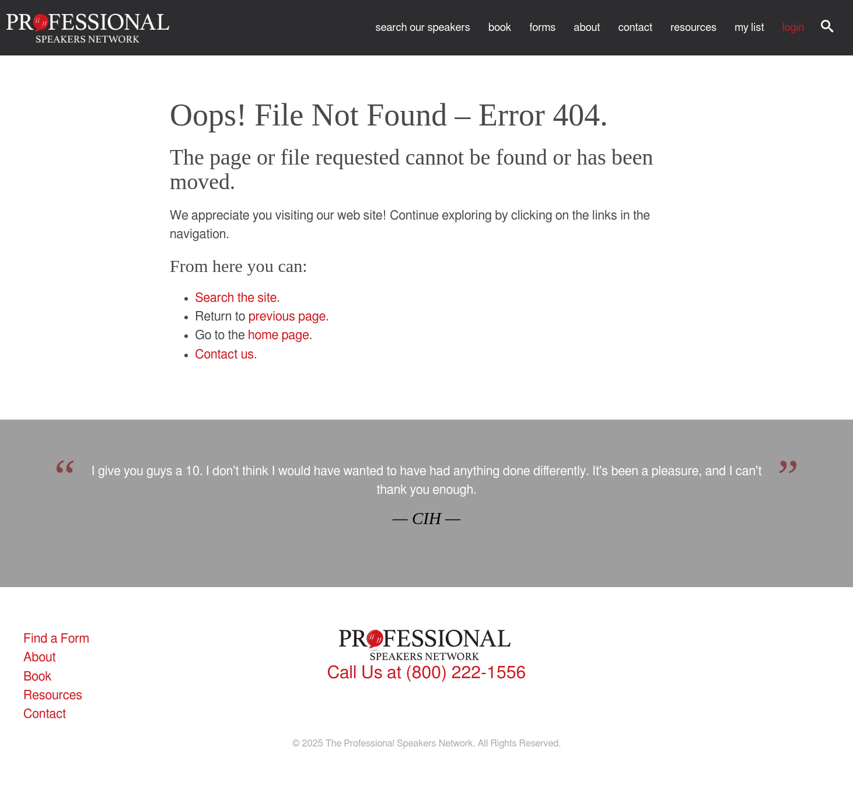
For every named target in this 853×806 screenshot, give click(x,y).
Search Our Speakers (423, 27)
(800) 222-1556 (426, 673)
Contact (635, 27)
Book (499, 27)
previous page (287, 316)
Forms (542, 27)
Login (793, 27)
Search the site (236, 298)
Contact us (224, 354)
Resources (693, 27)
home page (278, 335)
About (587, 27)
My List (749, 27)
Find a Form (56, 639)
